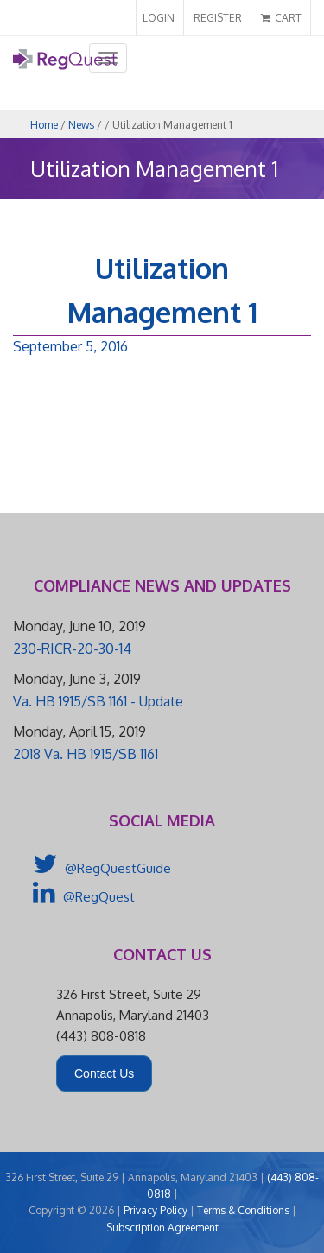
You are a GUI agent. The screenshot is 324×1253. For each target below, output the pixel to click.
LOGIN (159, 17)
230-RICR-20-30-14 (72, 648)
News (81, 124)
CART (281, 17)
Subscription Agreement (162, 1227)
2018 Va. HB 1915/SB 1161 (85, 754)
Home (44, 124)
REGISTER (218, 17)
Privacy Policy (155, 1210)
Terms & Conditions (243, 1210)
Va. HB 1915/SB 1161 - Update (98, 701)
